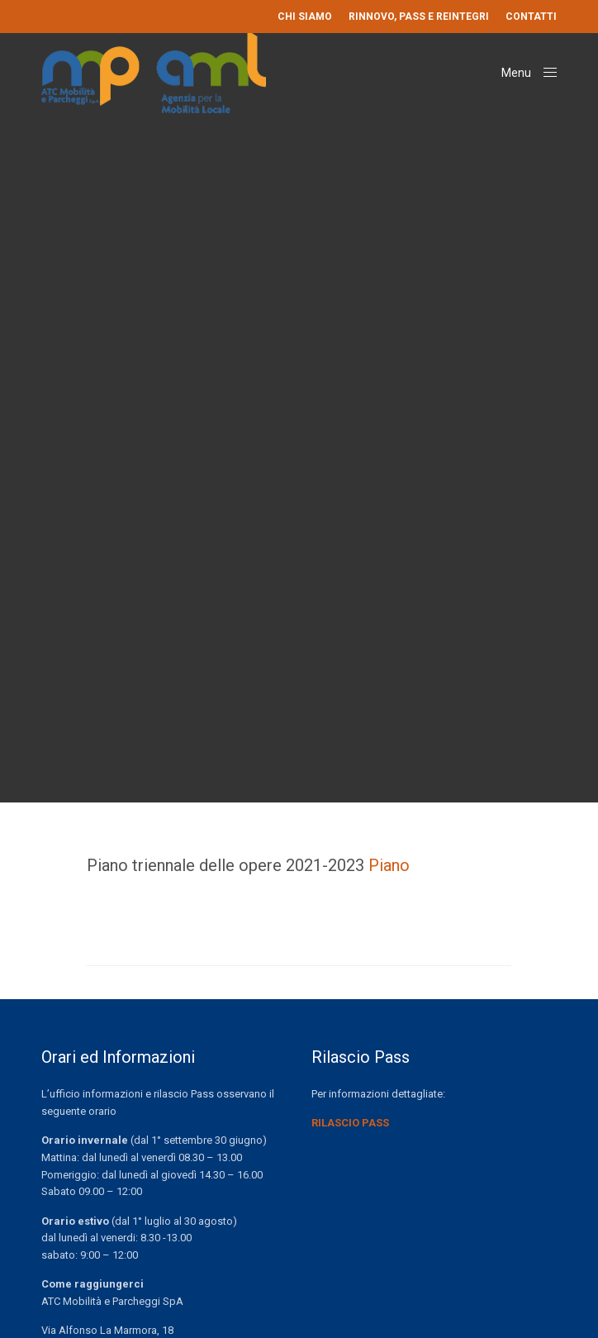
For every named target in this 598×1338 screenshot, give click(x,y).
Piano (389, 865)
